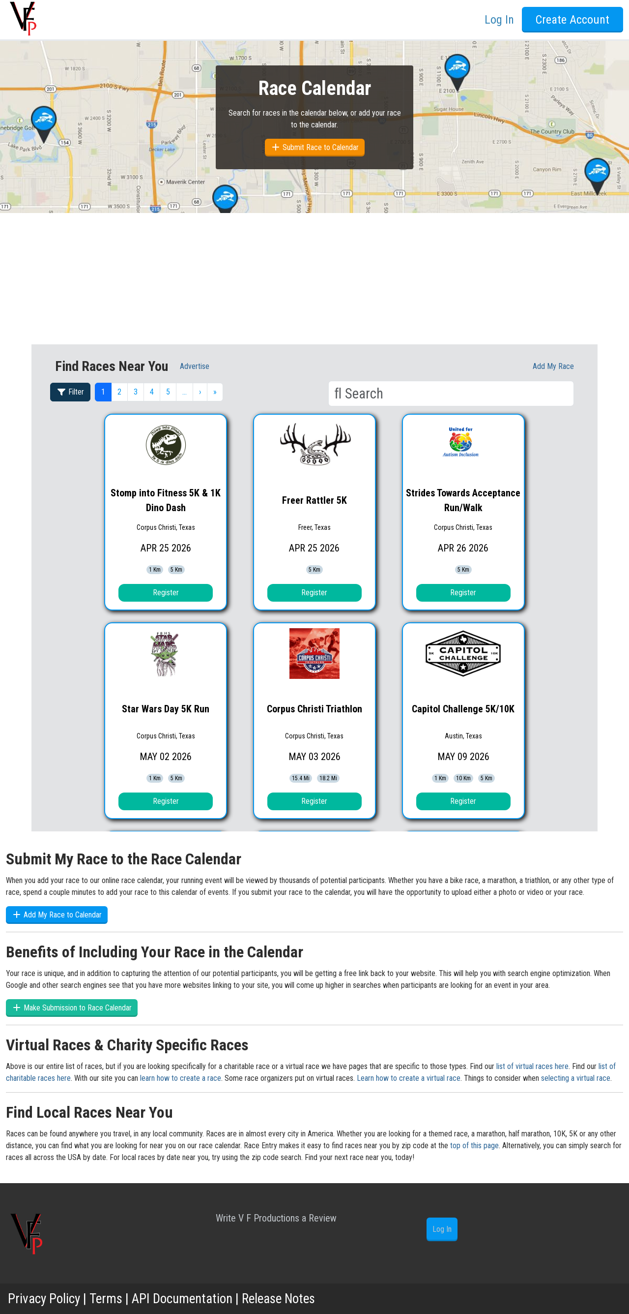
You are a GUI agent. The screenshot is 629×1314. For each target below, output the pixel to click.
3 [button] (136, 392)
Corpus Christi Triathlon (314, 709)
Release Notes (288, 1298)
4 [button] (152, 392)
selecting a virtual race (575, 1078)
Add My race (553, 366)
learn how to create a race (180, 1078)
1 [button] (103, 392)
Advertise (194, 366)
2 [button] (119, 392)
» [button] (215, 392)
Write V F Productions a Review (276, 1218)
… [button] (184, 392)
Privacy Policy (45, 1298)
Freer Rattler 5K (314, 500)
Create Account (572, 20)
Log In (499, 20)
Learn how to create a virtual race (408, 1078)
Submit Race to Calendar (315, 147)
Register (166, 592)
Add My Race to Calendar (57, 914)
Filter (70, 392)
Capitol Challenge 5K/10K (463, 709)
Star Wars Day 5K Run (165, 709)
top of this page (474, 1145)
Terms (108, 1298)
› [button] (200, 392)
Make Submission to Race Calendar (72, 1007)
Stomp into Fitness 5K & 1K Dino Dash (166, 500)
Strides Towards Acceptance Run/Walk (463, 500)
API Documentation (186, 1298)
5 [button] (168, 392)
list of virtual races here (532, 1066)
